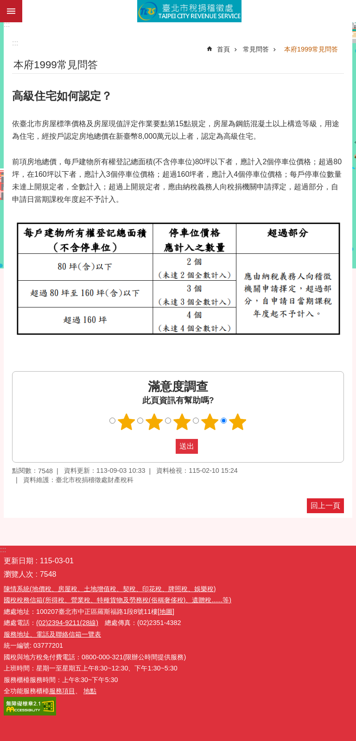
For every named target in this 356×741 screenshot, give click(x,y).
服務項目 (62, 691)
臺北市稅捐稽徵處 (189, 11)
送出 (167, 446)
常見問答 (256, 49)
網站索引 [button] (11, 11)
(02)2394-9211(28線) (67, 622)
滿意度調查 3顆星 (182, 422)
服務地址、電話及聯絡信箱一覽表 (52, 634)
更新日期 (18, 561)
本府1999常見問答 (311, 49)
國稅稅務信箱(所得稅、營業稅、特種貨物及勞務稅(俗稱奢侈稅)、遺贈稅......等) (117, 600)
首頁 (223, 49)
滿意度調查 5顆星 (238, 422)
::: (7, 24)
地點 (89, 691)
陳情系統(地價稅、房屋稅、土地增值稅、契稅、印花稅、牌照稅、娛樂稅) (110, 589)
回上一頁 (325, 505)
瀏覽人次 (18, 574)
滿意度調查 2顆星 (154, 422)
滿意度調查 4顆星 (210, 422)
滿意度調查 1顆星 (126, 422)
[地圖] (166, 611)
